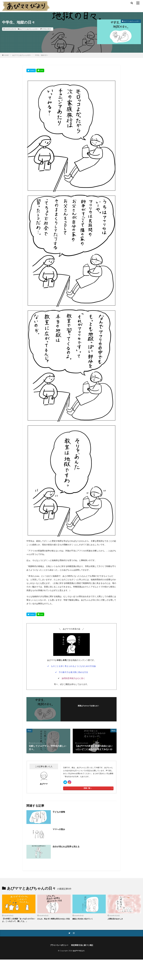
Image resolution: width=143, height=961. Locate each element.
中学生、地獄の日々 (41, 55)
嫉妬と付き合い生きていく (83, 920)
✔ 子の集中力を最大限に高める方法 (71, 672)
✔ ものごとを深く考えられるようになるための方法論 (71, 666)
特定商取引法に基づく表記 (82, 946)
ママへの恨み (59, 830)
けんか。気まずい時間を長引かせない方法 (53, 921)
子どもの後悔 (59, 813)
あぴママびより (79, 952)
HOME (6, 55)
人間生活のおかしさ (116, 920)
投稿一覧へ (87, 789)
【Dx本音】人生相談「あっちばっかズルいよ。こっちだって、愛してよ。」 (18, 921)
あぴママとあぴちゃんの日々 (29, 29)
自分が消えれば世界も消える (67, 847)
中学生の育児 (46, 29)
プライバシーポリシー (58, 946)
